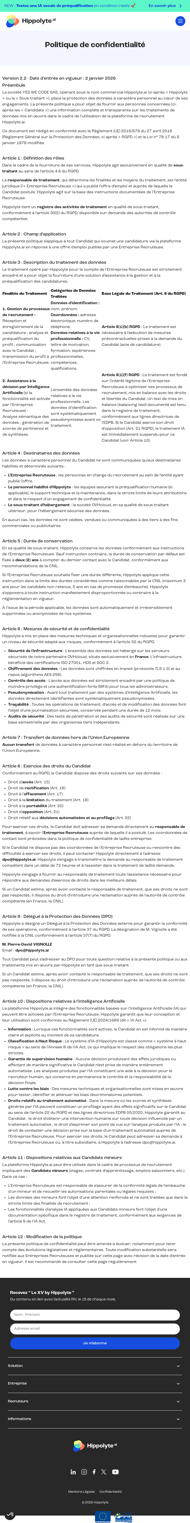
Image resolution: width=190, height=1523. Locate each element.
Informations (19, 1419)
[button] (10, 1515)
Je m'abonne (95, 1343)
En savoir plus (162, 6)
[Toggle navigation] (180, 21)
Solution (15, 1366)
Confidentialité (110, 1491)
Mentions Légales (81, 1491)
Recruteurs (18, 1401)
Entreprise (17, 1384)
